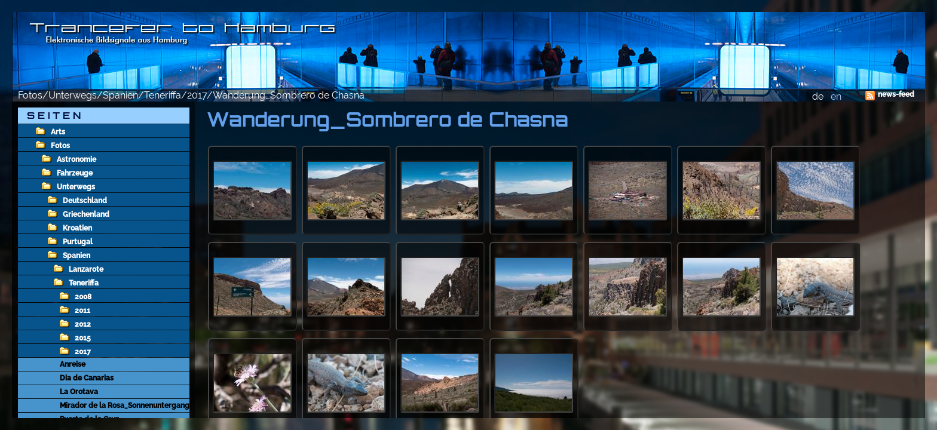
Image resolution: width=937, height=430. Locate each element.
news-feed (896, 94)
